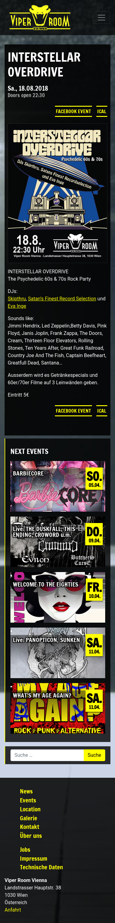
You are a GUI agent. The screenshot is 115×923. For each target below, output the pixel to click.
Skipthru (17, 299)
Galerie (28, 818)
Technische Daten (41, 867)
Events (28, 800)
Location (30, 809)
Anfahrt (13, 910)
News (26, 791)
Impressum (33, 858)
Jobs (25, 849)
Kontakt (29, 826)
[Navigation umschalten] (101, 17)
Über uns (31, 835)
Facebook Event (73, 111)
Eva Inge (17, 306)
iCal (101, 111)
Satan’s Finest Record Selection (62, 299)
